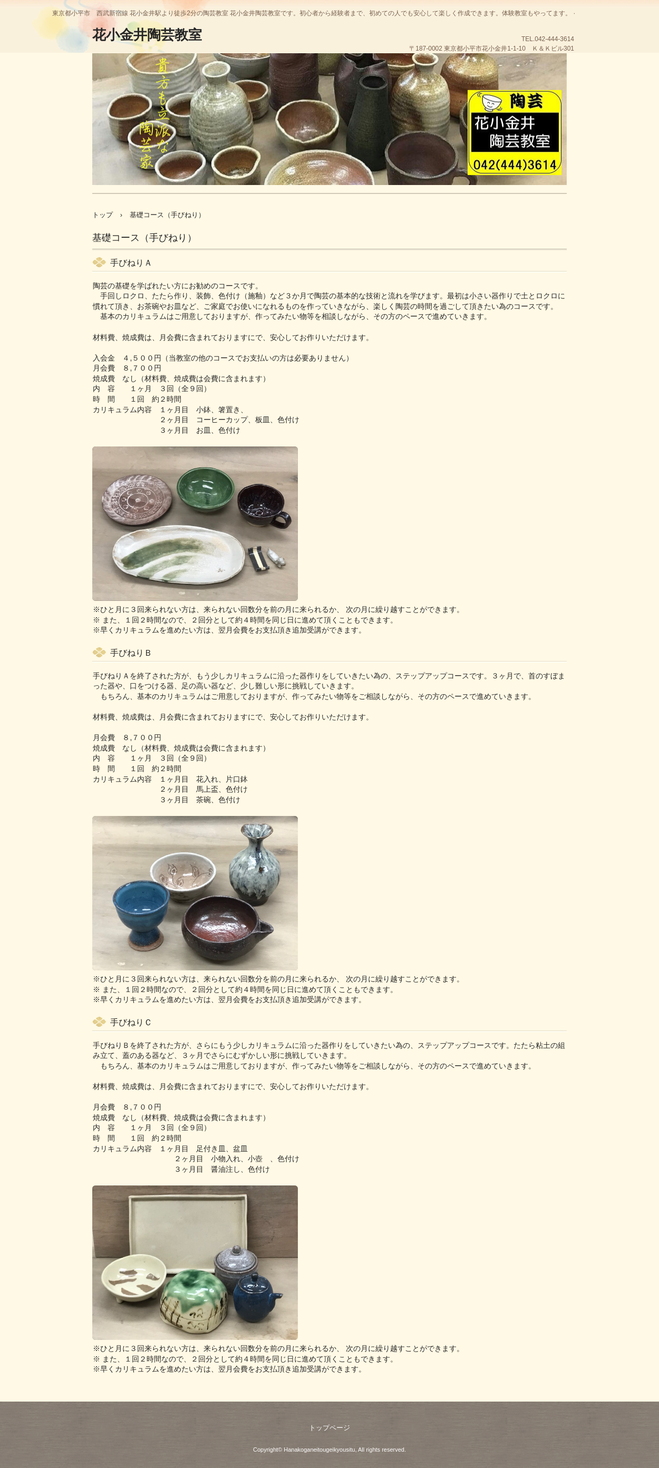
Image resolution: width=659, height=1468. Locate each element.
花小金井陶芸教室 (147, 35)
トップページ (329, 1428)
